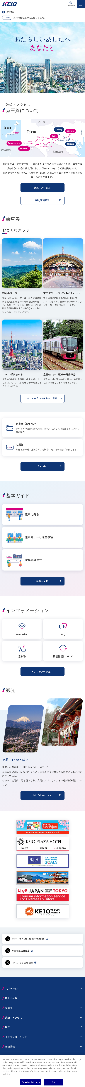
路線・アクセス (13, 1017)
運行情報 (10, 12)
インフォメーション (16, 1037)
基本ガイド (11, 998)
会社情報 (10, 1046)
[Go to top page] (9, 5)
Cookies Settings (31, 1082)
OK (53, 1082)
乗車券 (8, 1008)
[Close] (80, 1059)
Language (71, 5)
